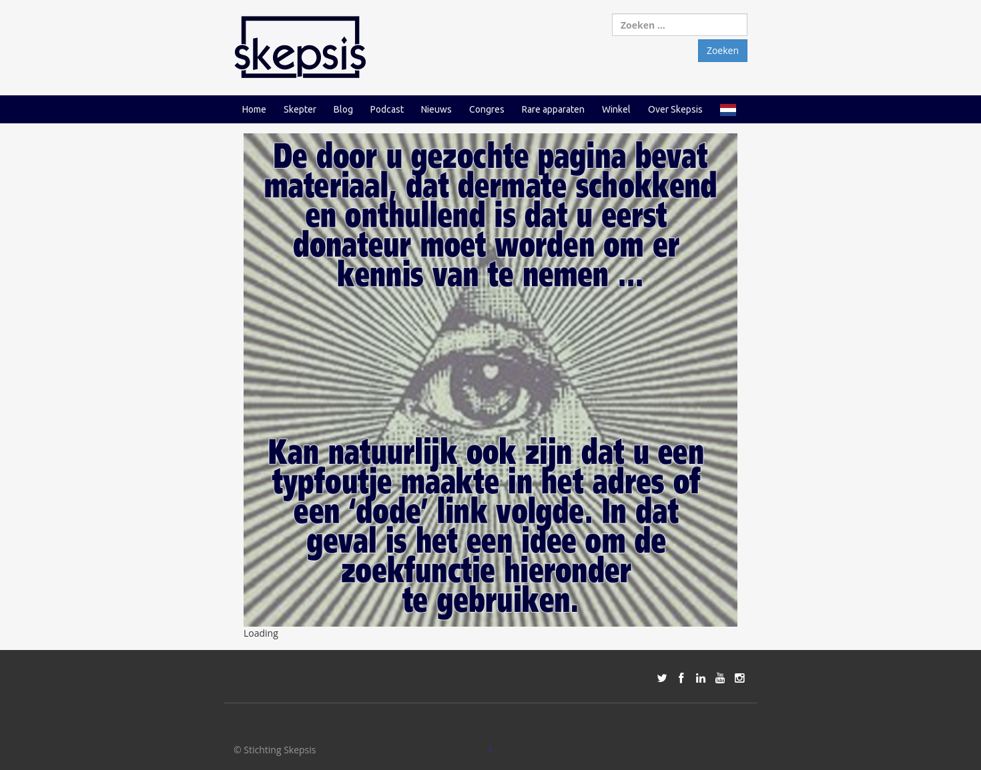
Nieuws (436, 109)
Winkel (616, 109)
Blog (343, 109)
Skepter (300, 109)
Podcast (387, 109)
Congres (487, 109)
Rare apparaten (553, 109)
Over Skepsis (675, 109)
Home (254, 109)
